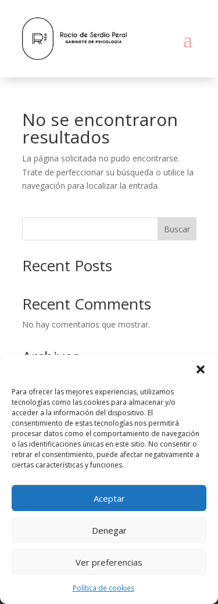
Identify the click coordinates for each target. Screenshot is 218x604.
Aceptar (109, 498)
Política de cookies (103, 588)
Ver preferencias (109, 562)
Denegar (109, 530)
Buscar (177, 229)
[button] (200, 369)
